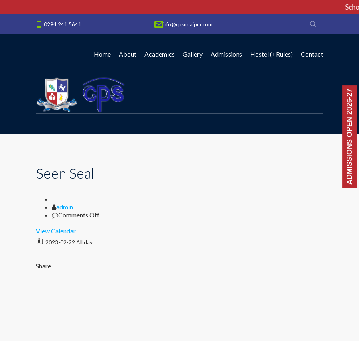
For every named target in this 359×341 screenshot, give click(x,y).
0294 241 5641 (62, 24)
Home (102, 54)
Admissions (226, 54)
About (127, 54)
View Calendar (56, 231)
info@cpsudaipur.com (187, 24)
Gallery (193, 54)
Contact (312, 54)
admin (64, 207)
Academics (159, 54)
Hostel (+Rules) (271, 54)
